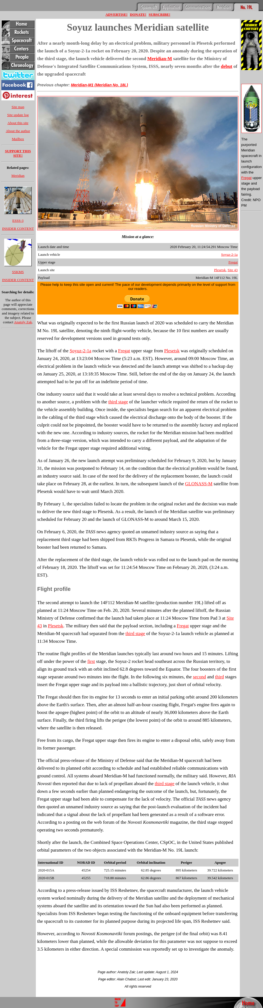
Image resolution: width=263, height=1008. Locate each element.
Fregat (233, 262)
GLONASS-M (198, 483)
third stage (118, 401)
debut (226, 66)
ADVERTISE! (117, 14)
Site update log (18, 115)
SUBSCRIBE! (159, 14)
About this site (17, 123)
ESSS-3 (17, 220)
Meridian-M (159, 58)
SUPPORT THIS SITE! (18, 153)
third (219, 676)
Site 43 (233, 270)
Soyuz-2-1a (229, 254)
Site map (18, 107)
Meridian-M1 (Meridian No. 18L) (99, 85)
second (199, 676)
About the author (18, 131)
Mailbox (18, 139)
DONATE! (138, 14)
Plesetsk (220, 270)
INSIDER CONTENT (18, 228)
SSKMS (18, 272)
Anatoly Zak (23, 322)
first (91, 661)
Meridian (18, 176)
